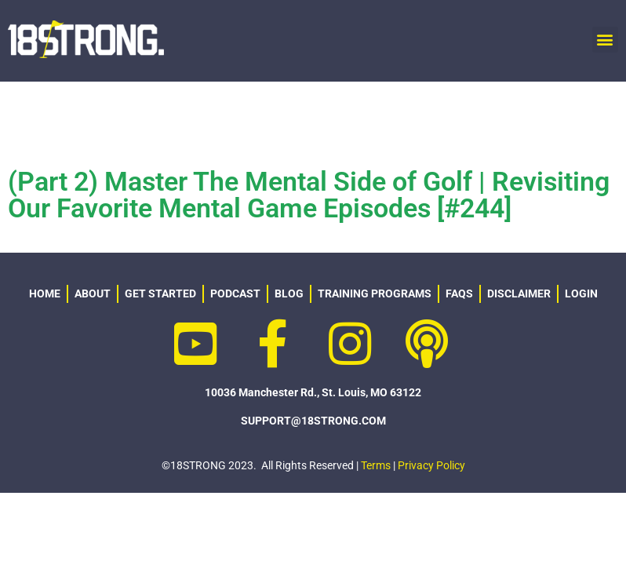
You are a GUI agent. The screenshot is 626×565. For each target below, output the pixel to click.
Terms (376, 465)
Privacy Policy (431, 465)
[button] (605, 40)
